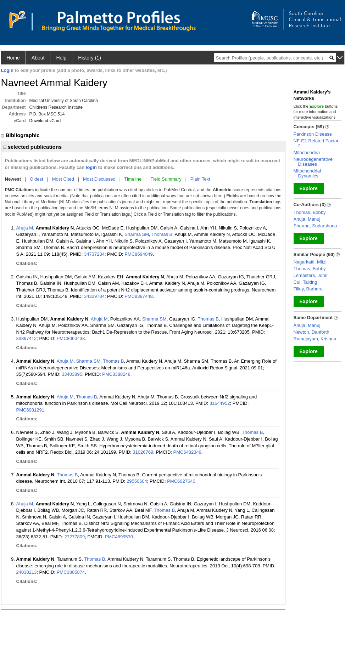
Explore (308, 188)
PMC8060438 (71, 338)
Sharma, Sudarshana (315, 225)
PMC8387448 (138, 296)
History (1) (89, 58)
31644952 (220, 403)
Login (7, 70)
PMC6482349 (187, 452)
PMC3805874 (71, 572)
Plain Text (200, 179)
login (91, 167)
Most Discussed (99, 179)
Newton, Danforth (311, 332)
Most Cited (63, 179)
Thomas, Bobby (310, 212)
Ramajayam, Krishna (315, 338)
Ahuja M (24, 228)
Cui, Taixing (305, 282)
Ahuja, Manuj (307, 219)
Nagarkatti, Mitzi (310, 262)
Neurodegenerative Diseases (313, 162)
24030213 (26, 572)
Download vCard (45, 120)
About (38, 58)
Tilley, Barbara (308, 288)
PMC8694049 (138, 254)
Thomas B (161, 234)
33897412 (26, 338)
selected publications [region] (32, 147)
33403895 (72, 374)
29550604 (137, 481)
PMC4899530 (119, 536)
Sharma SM (136, 234)
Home (13, 58)
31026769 (143, 452)
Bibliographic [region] (21, 135)
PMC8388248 (116, 374)
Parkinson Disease (313, 134)
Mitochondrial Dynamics (307, 173)
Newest (13, 179)
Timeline (133, 179)
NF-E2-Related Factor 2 (316, 143)
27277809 (74, 536)
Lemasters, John (311, 275)
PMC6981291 (30, 410)
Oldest (36, 179)
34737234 (94, 254)
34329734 (94, 296)
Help (61, 58)
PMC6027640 (181, 481)
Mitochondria (307, 152)
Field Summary (165, 179)
